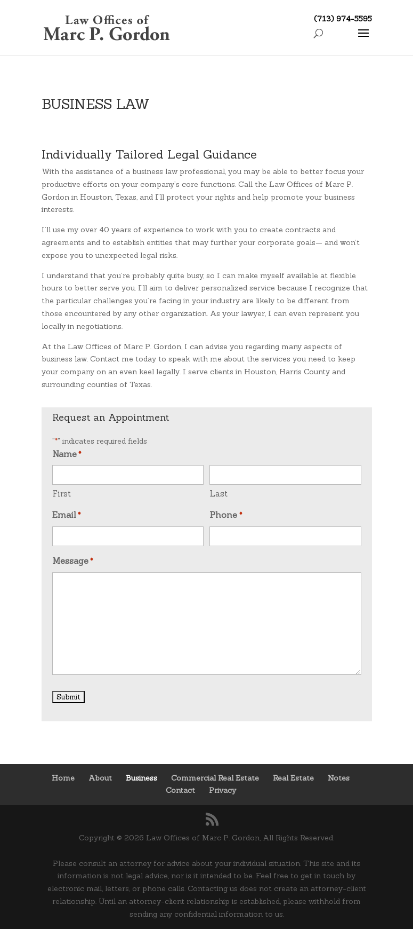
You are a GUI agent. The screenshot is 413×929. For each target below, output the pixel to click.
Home (63, 778)
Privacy (222, 790)
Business (141, 778)
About (100, 778)
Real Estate (293, 778)
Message (72, 561)
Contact (180, 790)
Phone (225, 515)
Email (66, 515)
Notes (339, 778)
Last (218, 494)
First (61, 494)
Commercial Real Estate (215, 778)
